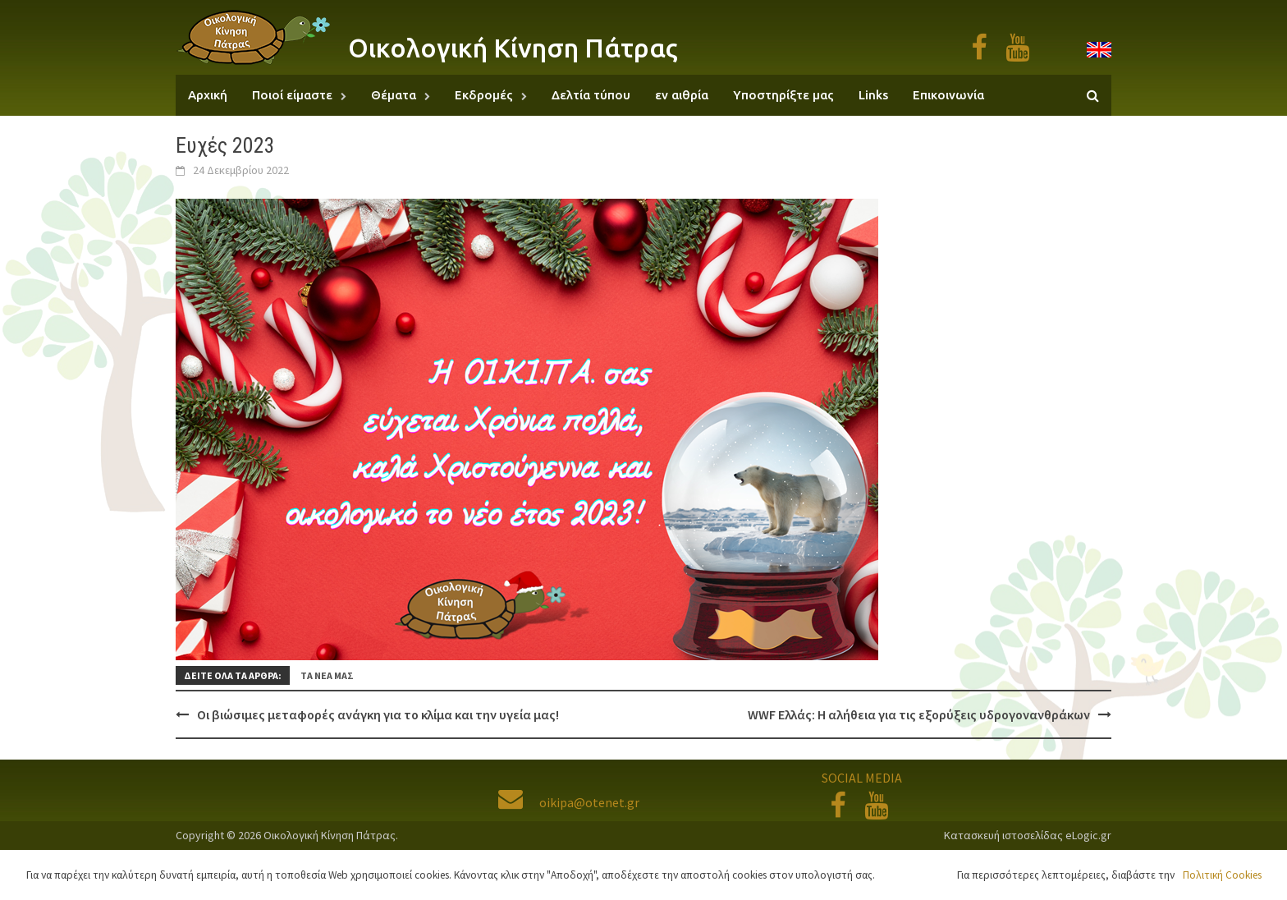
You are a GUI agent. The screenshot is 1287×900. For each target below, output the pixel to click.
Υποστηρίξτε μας (783, 95)
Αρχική (207, 95)
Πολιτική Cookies (1222, 875)
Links (873, 95)
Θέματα (393, 95)
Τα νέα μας (327, 675)
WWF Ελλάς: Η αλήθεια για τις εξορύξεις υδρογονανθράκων (919, 714)
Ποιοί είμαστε (292, 95)
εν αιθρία (681, 95)
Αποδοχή (920, 875)
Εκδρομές (484, 95)
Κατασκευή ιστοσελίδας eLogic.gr (1027, 835)
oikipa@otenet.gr (568, 802)
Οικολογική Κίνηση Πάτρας (513, 47)
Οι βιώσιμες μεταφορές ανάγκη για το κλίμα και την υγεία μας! (378, 714)
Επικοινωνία (948, 95)
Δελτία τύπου (591, 95)
